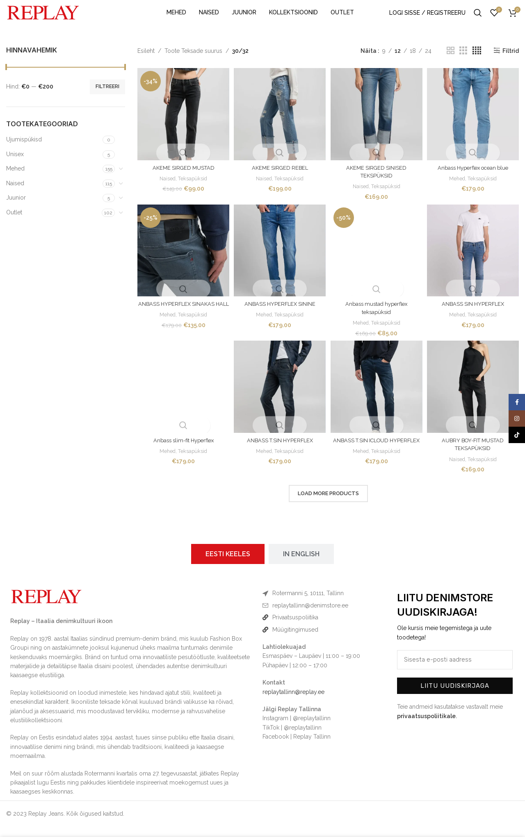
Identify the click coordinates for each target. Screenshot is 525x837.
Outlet (14, 224)
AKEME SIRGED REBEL (279, 176)
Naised (15, 195)
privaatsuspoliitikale (426, 726)
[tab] (228, 565)
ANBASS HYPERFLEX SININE (279, 313)
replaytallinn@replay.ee (293, 702)
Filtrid (510, 62)
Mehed (15, 180)
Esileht (146, 62)
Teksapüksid (191, 187)
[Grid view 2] (450, 62)
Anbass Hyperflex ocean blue (474, 176)
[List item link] (322, 615)
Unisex (15, 165)
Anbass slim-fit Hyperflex (182, 451)
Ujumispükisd (24, 151)
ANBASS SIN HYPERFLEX (474, 313)
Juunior (16, 209)
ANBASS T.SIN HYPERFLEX (279, 451)
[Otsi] (478, 18)
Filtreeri (107, 98)
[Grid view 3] (463, 62)
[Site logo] (43, 18)
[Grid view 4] (476, 62)
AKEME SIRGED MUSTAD (182, 176)
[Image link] (46, 606)
